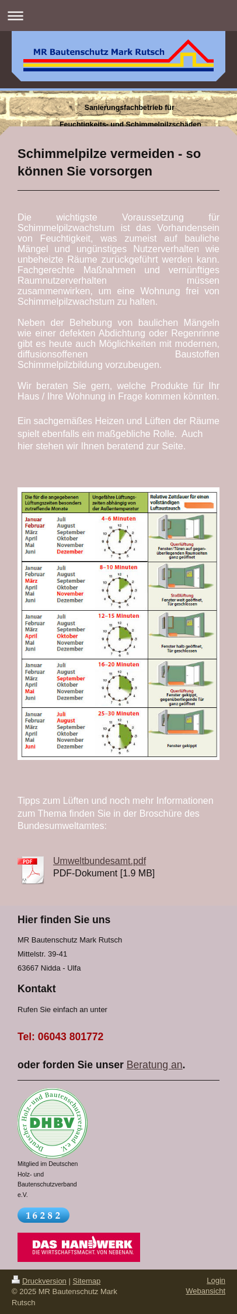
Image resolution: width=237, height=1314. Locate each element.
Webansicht (205, 1291)
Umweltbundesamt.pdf (99, 861)
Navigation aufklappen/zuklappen (118, 15)
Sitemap (87, 1281)
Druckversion (39, 1281)
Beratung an (155, 1065)
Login (216, 1280)
